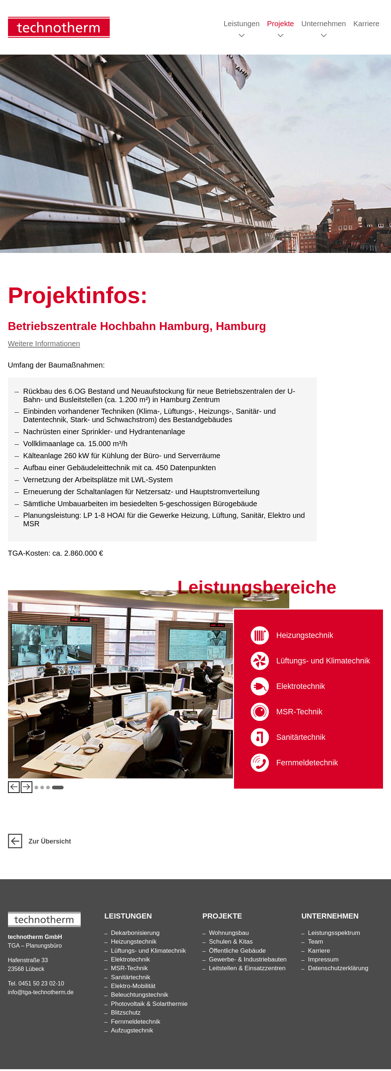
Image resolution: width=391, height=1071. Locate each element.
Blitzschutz (126, 1015)
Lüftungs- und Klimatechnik (325, 662)
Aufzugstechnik (132, 1033)
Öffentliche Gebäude (237, 952)
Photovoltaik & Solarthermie (149, 1006)
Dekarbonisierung (135, 935)
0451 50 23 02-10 (41, 985)
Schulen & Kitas (231, 944)
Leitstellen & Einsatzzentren (247, 970)
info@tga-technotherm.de (41, 994)
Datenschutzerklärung (338, 970)
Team (315, 944)
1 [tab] (36, 788)
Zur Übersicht (39, 843)
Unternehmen (323, 24)
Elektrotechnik (301, 688)
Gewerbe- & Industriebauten (248, 962)
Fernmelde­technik (308, 764)
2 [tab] (42, 788)
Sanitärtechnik (302, 738)
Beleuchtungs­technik (139, 997)
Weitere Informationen (44, 345)
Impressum (323, 962)
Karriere (366, 24)
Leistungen (241, 24)
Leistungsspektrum (334, 935)
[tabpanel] (149, 686)
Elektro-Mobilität (133, 988)
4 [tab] (58, 788)
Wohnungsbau (229, 935)
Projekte (280, 24)
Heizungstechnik (306, 637)
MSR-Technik (300, 713)
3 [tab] (48, 788)
